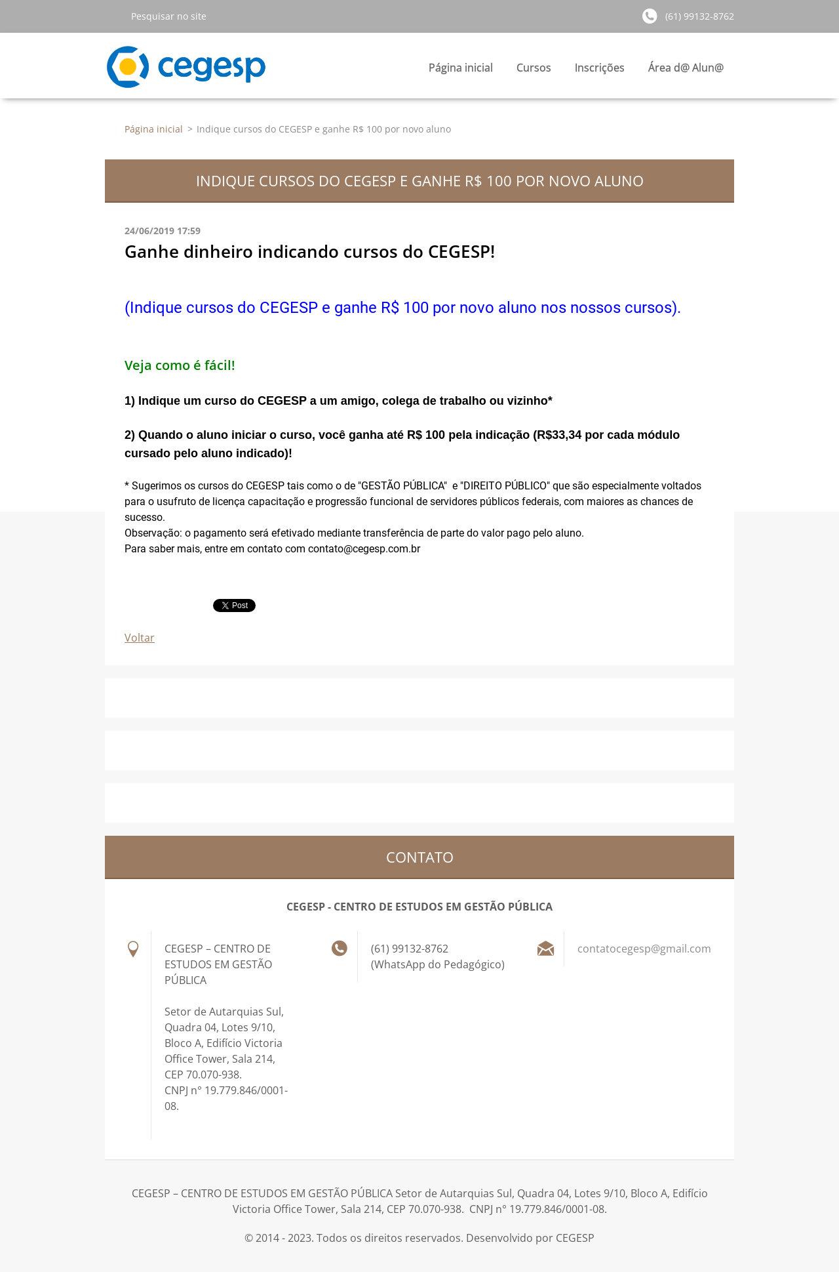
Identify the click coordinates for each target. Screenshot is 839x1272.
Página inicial (461, 67)
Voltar (140, 637)
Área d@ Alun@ (686, 71)
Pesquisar (113, 16)
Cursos (533, 71)
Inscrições (600, 71)
